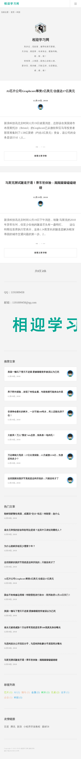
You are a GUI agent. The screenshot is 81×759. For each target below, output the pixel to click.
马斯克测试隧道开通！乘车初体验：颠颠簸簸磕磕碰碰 (30, 660)
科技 (18, 12)
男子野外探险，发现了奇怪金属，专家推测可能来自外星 (35, 392)
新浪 (19, 726)
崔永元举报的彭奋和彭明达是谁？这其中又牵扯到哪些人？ (33, 530)
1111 (44, 146)
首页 (12, 12)
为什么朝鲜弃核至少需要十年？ (19, 546)
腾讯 (13, 726)
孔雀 (55, 692)
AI (17, 692)
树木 (45, 692)
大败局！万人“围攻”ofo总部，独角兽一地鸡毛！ (31, 435)
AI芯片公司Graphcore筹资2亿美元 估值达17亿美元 (40, 91)
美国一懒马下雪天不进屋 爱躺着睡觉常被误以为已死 (33, 372)
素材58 (45, 726)
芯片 (8, 692)
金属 (35, 692)
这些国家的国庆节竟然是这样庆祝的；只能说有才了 (33, 478)
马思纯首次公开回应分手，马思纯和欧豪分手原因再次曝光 (33, 644)
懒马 (25, 692)
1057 (44, 243)
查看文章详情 (40, 156)
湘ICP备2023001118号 (11, 751)
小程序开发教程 (32, 726)
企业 (8, 697)
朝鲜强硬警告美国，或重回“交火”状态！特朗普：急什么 (32, 514)
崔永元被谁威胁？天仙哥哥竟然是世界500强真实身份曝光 (32, 627)
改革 (65, 692)
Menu (75, 4)
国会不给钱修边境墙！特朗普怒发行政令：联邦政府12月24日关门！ (37, 595)
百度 (6, 726)
